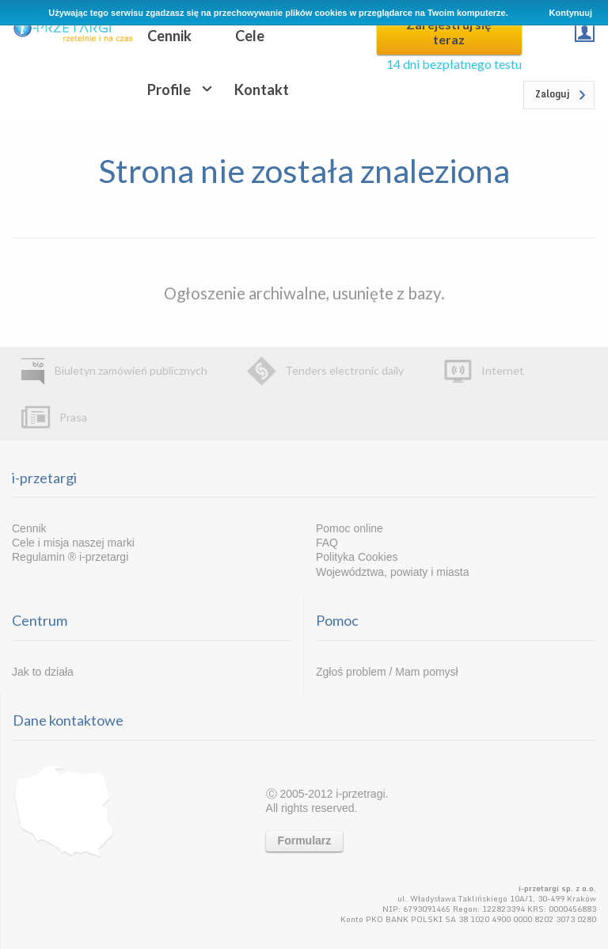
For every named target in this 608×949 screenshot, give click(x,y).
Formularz (305, 840)
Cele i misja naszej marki (73, 542)
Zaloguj (552, 93)
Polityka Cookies (357, 557)
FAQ (327, 542)
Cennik (169, 35)
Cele (249, 35)
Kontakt (261, 89)
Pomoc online (349, 528)
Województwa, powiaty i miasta (392, 572)
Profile (169, 89)
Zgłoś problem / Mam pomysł (387, 671)
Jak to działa (43, 671)
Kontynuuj (570, 12)
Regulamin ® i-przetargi (70, 557)
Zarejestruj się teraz (449, 32)
